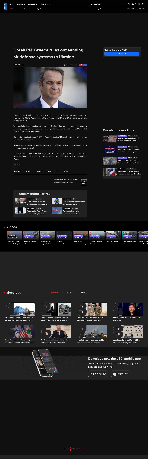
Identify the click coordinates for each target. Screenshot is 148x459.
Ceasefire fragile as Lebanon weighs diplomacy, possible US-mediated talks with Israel (19, 342)
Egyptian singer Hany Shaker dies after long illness (126, 319)
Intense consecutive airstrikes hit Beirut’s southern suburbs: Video (64, 243)
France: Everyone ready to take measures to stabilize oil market (128, 173)
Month (84, 293)
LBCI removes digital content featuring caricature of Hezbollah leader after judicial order (18, 319)
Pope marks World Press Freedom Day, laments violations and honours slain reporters (37, 213)
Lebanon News (122, 135)
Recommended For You (33, 194)
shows (41, 9)
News (11, 4)
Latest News (21, 4)
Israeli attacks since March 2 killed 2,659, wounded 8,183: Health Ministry (126, 342)
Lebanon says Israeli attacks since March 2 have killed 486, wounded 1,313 (129, 162)
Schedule (26, 9)
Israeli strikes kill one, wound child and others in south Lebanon (90, 342)
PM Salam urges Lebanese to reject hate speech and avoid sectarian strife (55, 342)
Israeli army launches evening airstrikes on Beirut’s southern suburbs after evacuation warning (81, 243)
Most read (13, 293)
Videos (11, 227)
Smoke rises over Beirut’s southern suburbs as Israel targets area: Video (97, 243)
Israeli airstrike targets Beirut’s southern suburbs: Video (47, 243)
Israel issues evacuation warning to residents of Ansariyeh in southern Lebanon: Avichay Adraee (128, 151)
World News (30, 199)
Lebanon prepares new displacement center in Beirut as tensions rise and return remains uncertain (56, 319)
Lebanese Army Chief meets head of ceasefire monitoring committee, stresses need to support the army (91, 319)
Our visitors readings (118, 130)
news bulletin (32, 4)
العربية (99, 9)
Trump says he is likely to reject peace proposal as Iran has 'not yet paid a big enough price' (37, 203)
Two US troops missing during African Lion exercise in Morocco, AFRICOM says (72, 203)
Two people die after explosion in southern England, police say (71, 213)
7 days (69, 293)
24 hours (54, 293)
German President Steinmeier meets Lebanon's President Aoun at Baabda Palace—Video (113, 243)
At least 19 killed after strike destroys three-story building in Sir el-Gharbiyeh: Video (31, 243)
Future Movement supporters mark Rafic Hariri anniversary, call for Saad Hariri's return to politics (130, 243)
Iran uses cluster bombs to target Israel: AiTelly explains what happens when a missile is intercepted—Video (14, 243)
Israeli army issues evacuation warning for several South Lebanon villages (127, 139)
